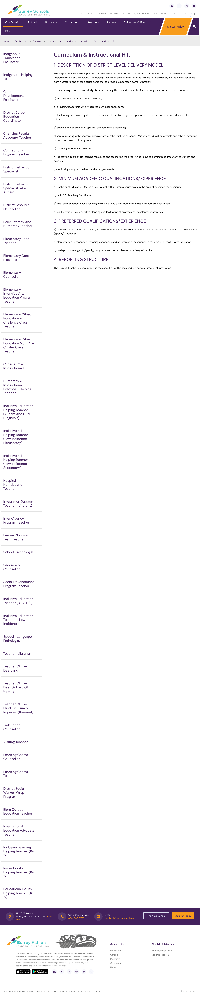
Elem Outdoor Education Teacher (17, 811)
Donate (126, 13)
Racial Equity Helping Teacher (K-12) (18, 872)
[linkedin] (171, 5)
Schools (33, 22)
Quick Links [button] (141, 13)
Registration (116, 950)
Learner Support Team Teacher (15, 537)
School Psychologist (18, 552)
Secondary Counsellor (11, 567)
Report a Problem (160, 954)
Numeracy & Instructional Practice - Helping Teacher (17, 387)
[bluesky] (194, 5)
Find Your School (156, 915)
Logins (97, 991)
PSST (8, 31)
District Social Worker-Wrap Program (14, 792)
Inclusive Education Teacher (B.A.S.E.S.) (18, 601)
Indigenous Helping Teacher (18, 77)
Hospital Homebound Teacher (12, 484)
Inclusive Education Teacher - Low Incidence (18, 620)
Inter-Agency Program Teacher (16, 520)
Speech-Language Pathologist (17, 638)
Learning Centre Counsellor (15, 757)
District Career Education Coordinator (14, 116)
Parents (111, 22)
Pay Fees (114, 13)
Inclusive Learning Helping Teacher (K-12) (18, 851)
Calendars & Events (136, 22)
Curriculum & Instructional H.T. (15, 366)
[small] (183, 14)
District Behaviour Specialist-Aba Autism (17, 188)
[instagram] (186, 5)
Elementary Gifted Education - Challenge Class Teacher (17, 320)
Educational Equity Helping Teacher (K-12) (18, 893)
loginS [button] (174, 13)
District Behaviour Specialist (17, 169)
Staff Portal (85, 991)
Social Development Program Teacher (18, 584)
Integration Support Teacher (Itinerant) (18, 503)
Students (93, 22)
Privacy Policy (43, 991)
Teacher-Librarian (17, 653)
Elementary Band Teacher (16, 241)
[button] (194, 26)
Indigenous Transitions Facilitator (11, 58)
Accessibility (87, 13)
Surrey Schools (12, 991)
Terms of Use (58, 991)
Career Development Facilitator (13, 95)
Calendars (115, 963)
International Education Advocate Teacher (19, 830)
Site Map (72, 991)
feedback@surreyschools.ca (119, 918)
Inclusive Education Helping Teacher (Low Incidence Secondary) (18, 462)
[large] (188, 14)
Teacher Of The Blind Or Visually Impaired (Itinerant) (18, 708)
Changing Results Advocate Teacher (17, 135)
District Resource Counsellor (16, 207)
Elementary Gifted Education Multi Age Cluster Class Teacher (18, 345)
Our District (12, 22)
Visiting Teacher (15, 742)
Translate (159, 13)
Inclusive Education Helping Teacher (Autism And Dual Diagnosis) (18, 412)
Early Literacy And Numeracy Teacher (17, 224)
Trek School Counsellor (12, 727)
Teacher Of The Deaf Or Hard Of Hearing (15, 687)
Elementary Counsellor (12, 274)
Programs (51, 22)
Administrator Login (162, 950)
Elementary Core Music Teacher (16, 258)
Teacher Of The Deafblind (15, 668)
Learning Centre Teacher (15, 774)
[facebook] (179, 5)
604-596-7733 (76, 918)
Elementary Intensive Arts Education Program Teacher (18, 295)
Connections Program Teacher (16, 152)
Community (72, 22)
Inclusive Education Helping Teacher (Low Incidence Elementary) (18, 437)
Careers (102, 13)
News (113, 967)
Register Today (174, 26)
